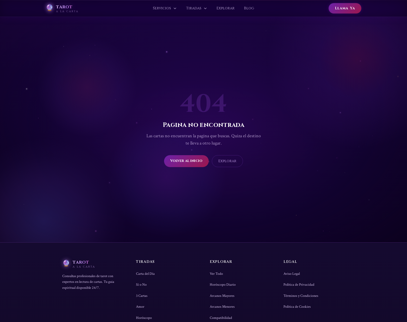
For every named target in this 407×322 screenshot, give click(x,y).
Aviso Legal (291, 273)
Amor (140, 306)
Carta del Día (145, 273)
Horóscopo (144, 318)
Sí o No (141, 284)
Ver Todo (216, 273)
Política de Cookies (297, 306)
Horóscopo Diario (223, 284)
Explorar (227, 161)
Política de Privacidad (298, 284)
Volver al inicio (186, 160)
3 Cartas (141, 295)
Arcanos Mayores (222, 295)
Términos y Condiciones (300, 295)
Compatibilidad (221, 318)
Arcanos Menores (222, 306)
